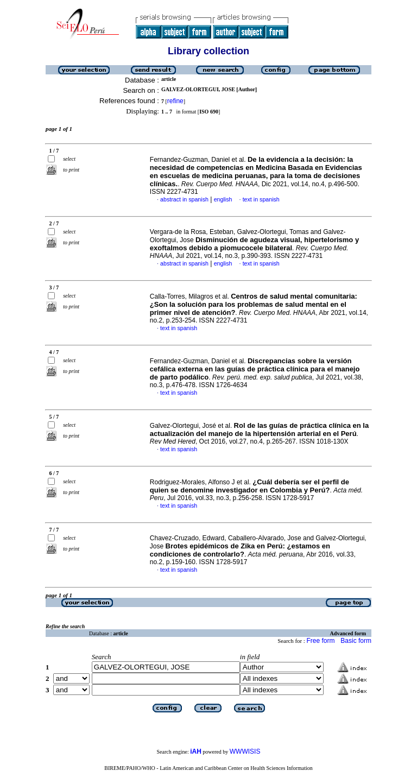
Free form (320, 641)
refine (175, 101)
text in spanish (261, 199)
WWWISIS (245, 751)
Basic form (355, 641)
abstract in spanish (184, 199)
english (223, 199)
